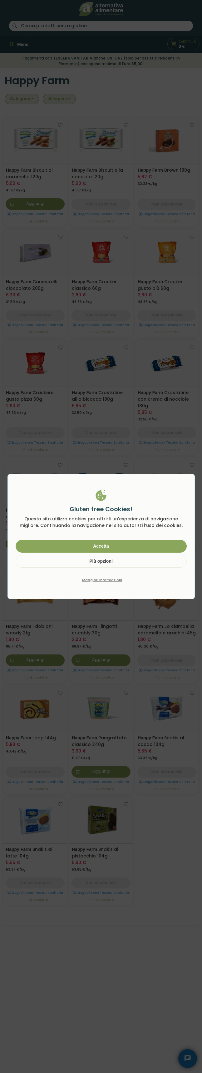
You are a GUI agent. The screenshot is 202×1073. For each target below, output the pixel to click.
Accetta (101, 546)
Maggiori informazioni (102, 579)
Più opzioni (101, 561)
